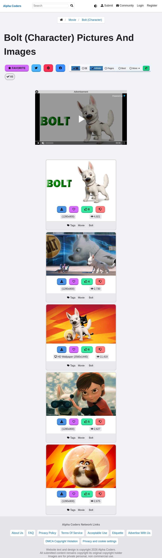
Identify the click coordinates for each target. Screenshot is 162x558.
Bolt (91, 225)
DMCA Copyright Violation (62, 541)
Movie (72, 19)
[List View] (84, 68)
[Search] (72, 6)
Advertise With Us (139, 533)
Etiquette (117, 533)
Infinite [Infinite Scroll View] (96, 68)
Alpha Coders (12, 6)
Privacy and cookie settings (99, 541)
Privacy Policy (47, 533)
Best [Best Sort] (122, 68)
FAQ (31, 533)
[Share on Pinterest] (48, 68)
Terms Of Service (72, 533)
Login (140, 5)
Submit (107, 5)
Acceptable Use (97, 533)
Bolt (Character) (92, 19)
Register (152, 5)
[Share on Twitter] (36, 68)
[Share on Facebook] (60, 68)
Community (125, 5)
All (10, 76)
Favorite (16, 68)
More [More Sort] (135, 68)
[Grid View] (75, 68)
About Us (17, 533)
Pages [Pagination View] (109, 68)
